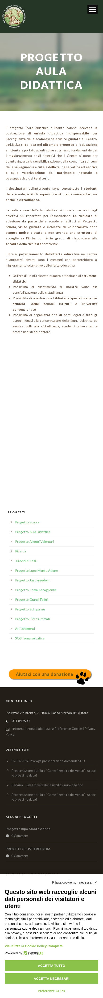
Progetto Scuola (27, 522)
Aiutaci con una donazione (44, 674)
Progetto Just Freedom (32, 580)
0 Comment (20, 836)
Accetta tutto (51, 966)
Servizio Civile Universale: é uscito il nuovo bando (47, 785)
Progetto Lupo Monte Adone (36, 570)
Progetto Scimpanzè (30, 609)
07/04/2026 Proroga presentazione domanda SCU (48, 761)
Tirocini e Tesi (25, 561)
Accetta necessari (51, 979)
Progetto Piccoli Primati (32, 619)
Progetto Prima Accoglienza (35, 590)
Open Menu (92, 9)
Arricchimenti (25, 628)
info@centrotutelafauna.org (33, 729)
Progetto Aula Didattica (32, 532)
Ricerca (20, 551)
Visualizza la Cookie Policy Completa (34, 946)
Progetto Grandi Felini (31, 599)
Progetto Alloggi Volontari (34, 541)
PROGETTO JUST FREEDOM (28, 849)
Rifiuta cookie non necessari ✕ (74, 882)
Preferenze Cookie (68, 729)
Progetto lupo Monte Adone (28, 829)
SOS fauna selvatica (29, 638)
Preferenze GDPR (51, 991)
